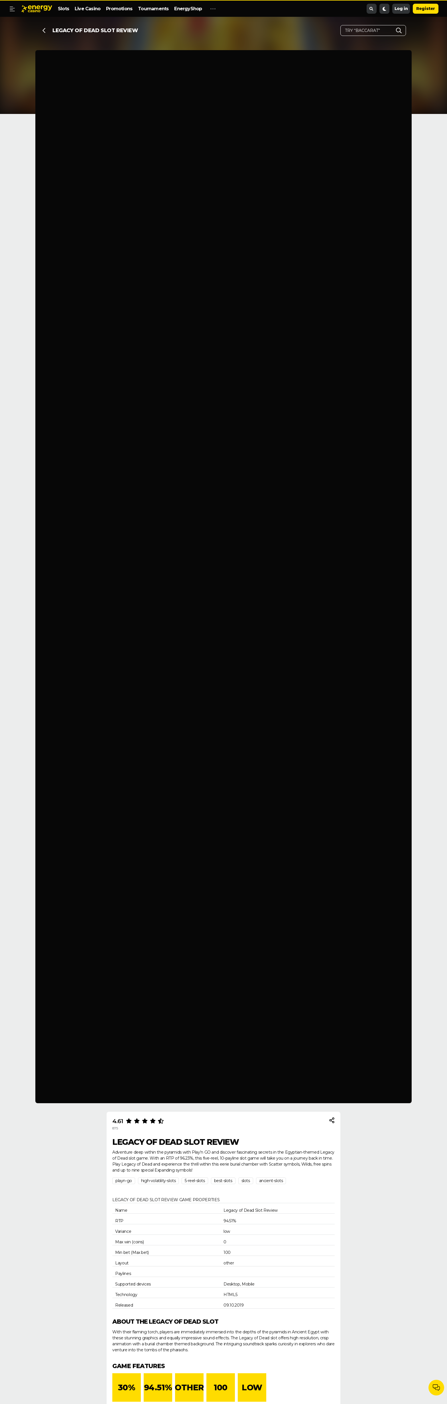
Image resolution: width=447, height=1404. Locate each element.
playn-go (123, 1180)
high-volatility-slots (158, 1180)
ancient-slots (271, 1180)
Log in (401, 8)
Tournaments (153, 8)
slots (245, 1180)
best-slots (223, 1180)
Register (425, 8)
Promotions (119, 8)
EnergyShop (188, 8)
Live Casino (87, 8)
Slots (63, 8)
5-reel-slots (195, 1180)
